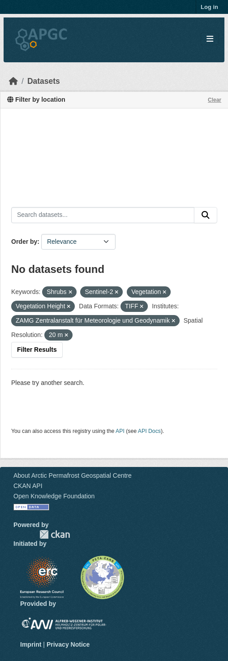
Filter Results (37, 349)
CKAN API (28, 485)
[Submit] (205, 215)
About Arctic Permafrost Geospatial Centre (72, 475)
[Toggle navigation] (210, 39)
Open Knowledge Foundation (54, 496)
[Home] (13, 81)
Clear (214, 100)
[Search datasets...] (102, 215)
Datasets (43, 81)
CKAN (54, 534)
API (120, 431)
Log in (209, 7)
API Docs (149, 431)
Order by (24, 241)
